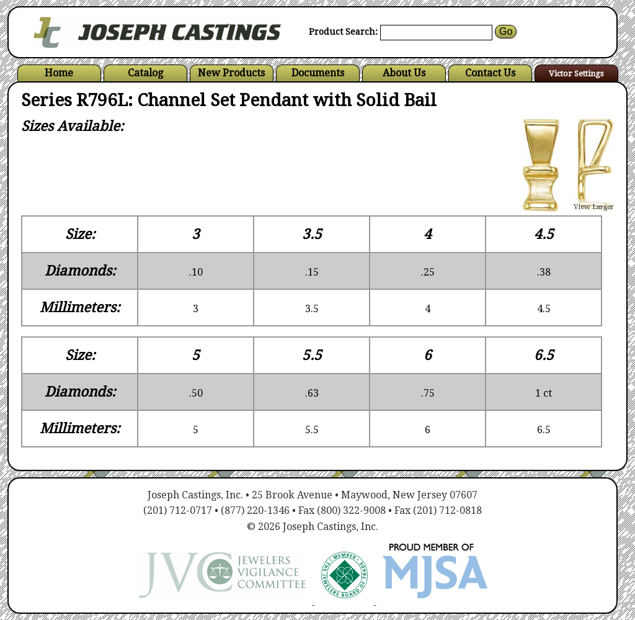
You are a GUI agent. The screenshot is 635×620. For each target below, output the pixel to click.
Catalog (145, 73)
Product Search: (343, 32)
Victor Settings (576, 73)
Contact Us (490, 73)
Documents (317, 73)
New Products (231, 73)
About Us (404, 73)
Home (59, 73)
